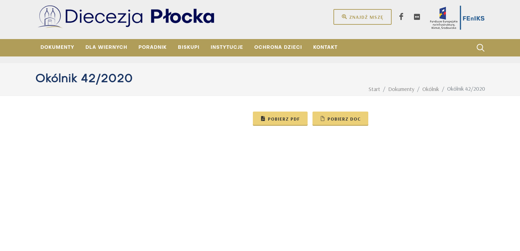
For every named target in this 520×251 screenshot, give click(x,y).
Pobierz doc (340, 118)
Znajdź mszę (362, 17)
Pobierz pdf (280, 118)
